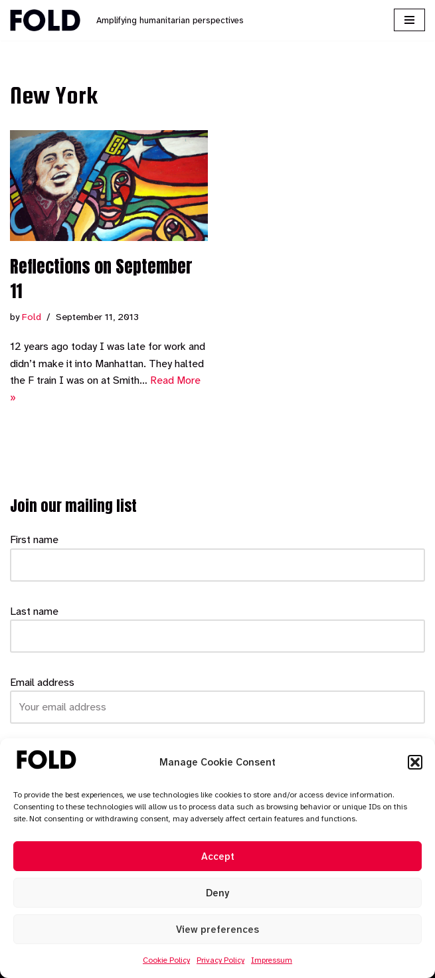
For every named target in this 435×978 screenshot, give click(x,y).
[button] (415, 762)
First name (34, 539)
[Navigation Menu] (409, 20)
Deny (217, 893)
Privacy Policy (220, 960)
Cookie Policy (166, 960)
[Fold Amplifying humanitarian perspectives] (127, 20)
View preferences (217, 929)
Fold (31, 317)
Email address (42, 682)
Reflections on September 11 (101, 278)
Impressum (271, 960)
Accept (217, 856)
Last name (34, 611)
